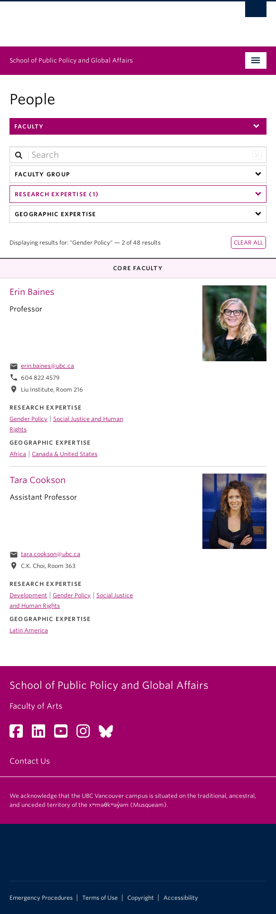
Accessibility (180, 898)
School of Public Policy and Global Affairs (71, 60)
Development (28, 595)
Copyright (140, 898)
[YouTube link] (64, 734)
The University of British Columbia (100, 19)
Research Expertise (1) (57, 194)
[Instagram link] (86, 734)
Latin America (29, 630)
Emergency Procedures (41, 898)
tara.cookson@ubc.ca (50, 554)
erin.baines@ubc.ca (47, 365)
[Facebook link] (20, 734)
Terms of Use (100, 898)
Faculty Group (42, 174)
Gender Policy (29, 418)
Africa (18, 453)
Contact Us (30, 761)
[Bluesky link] (109, 734)
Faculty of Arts (36, 706)
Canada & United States (64, 453)
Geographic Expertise (55, 214)
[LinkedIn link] (42, 734)
